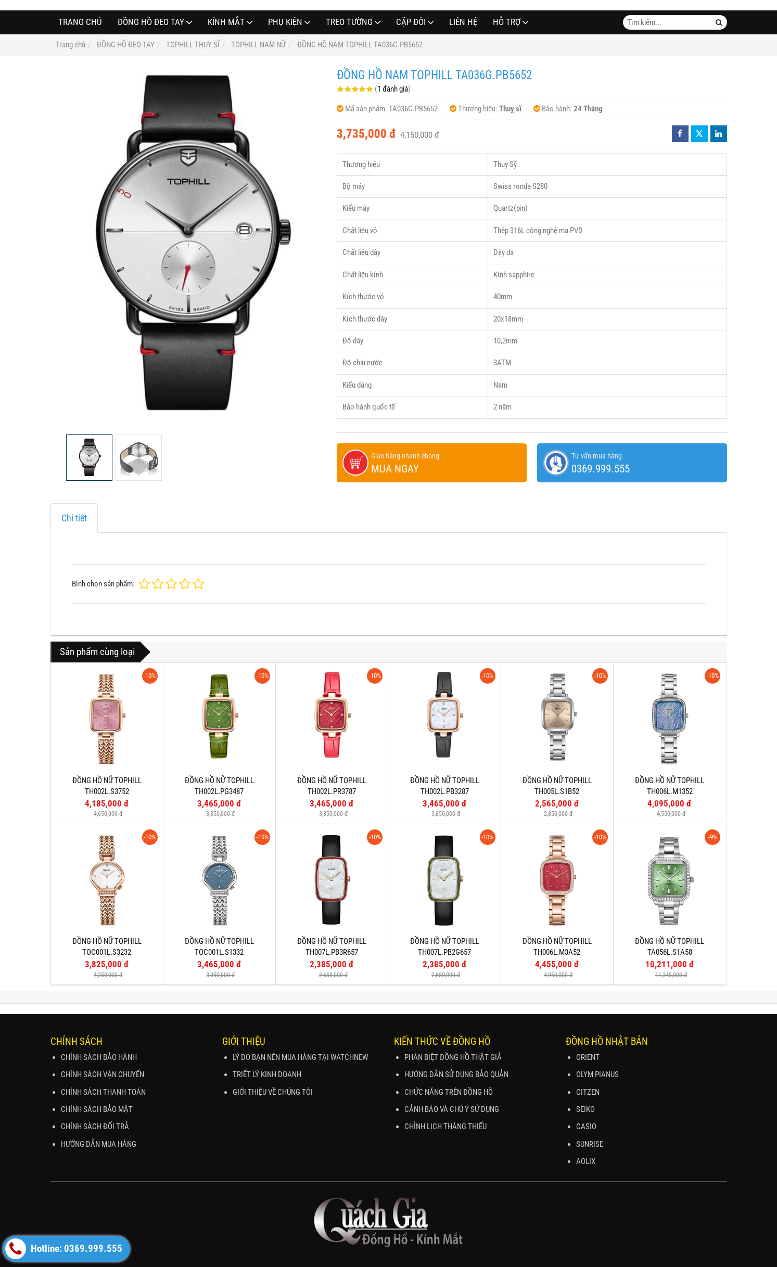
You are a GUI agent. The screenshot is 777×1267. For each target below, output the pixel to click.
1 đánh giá (392, 89)
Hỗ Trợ (506, 22)
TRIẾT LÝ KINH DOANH (267, 1074)
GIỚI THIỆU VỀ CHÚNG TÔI (273, 1092)
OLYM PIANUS (597, 1074)
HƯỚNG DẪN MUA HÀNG (98, 1144)
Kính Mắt (226, 22)
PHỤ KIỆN (285, 22)
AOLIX (585, 1161)
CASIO (586, 1126)
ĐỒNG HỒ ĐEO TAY (151, 22)
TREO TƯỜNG (349, 22)
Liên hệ (463, 22)
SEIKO (585, 1109)
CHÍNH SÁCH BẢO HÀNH (99, 1057)
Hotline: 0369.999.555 (63, 1248)
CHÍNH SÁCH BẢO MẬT (97, 1109)
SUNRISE (589, 1144)
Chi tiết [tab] (74, 518)
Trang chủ (80, 22)
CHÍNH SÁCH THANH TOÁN (103, 1092)
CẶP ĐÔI (411, 22)
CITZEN (588, 1092)
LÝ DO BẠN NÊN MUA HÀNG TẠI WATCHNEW (300, 1057)
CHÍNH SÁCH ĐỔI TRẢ (95, 1126)
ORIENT (588, 1057)
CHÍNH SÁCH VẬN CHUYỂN (102, 1074)
